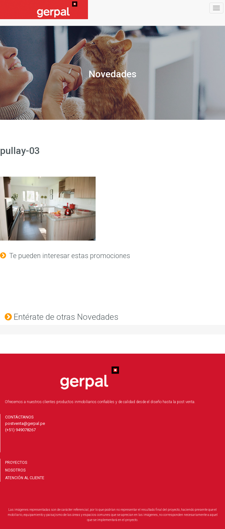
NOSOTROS (15, 470)
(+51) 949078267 (20, 429)
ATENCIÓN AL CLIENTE (24, 478)
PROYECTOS (16, 462)
